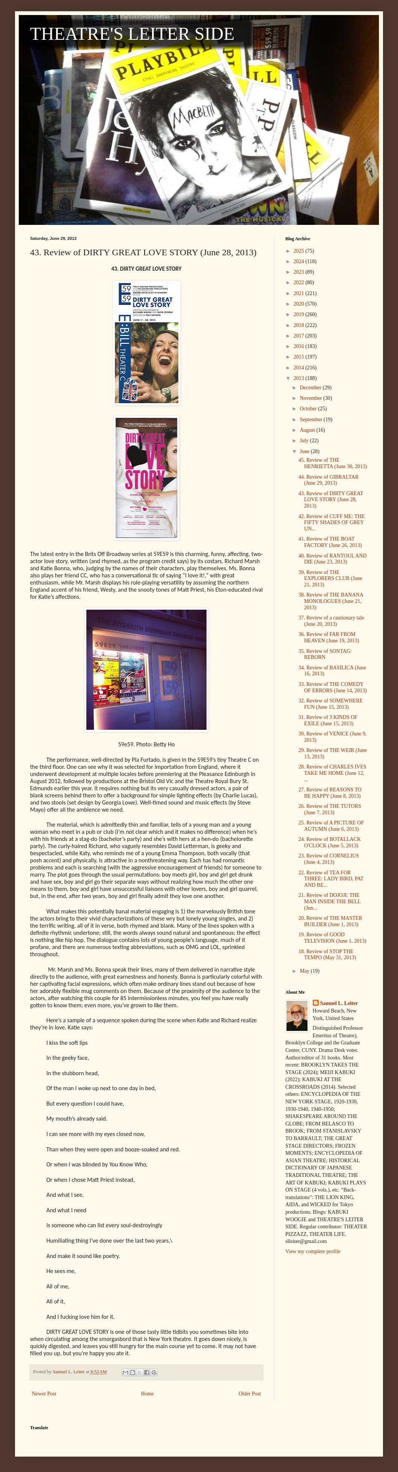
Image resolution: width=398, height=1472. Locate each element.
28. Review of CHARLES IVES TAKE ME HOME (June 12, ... (332, 773)
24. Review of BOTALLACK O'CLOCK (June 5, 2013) (329, 842)
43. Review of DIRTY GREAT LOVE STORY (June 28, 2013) (330, 500)
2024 (300, 261)
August (308, 430)
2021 (300, 293)
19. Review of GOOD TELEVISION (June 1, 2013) (332, 938)
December (311, 387)
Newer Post (44, 1394)
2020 (300, 304)
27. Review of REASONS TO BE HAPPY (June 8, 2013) (330, 793)
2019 (300, 314)
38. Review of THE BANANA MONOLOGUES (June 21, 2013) (330, 601)
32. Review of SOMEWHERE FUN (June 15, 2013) (330, 704)
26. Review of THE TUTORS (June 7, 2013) (329, 809)
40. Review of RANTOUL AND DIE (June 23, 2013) (332, 559)
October (309, 408)
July (305, 440)
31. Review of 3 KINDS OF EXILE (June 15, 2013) (327, 720)
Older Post (250, 1394)
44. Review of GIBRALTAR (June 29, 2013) (328, 480)
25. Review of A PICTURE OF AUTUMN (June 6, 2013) (331, 826)
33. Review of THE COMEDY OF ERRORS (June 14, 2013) (332, 687)
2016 (300, 346)
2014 (300, 368)
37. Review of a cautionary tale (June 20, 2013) (331, 621)
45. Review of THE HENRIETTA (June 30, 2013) (332, 463)
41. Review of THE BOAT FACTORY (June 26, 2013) (330, 542)
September (311, 419)
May (305, 971)
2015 (300, 357)
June (305, 451)
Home (147, 1394)
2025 (300, 251)
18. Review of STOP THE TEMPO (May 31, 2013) (327, 955)
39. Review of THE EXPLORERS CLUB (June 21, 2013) (330, 579)
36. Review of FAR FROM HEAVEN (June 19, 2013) (328, 637)
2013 (300, 378)
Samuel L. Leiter (339, 1003)
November (311, 398)
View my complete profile (313, 1251)
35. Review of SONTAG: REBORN (325, 654)
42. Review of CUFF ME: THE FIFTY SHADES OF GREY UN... (331, 523)
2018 (300, 325)
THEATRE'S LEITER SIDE (132, 34)
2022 (300, 282)
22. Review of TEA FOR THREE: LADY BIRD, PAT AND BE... (330, 879)
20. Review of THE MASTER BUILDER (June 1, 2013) (330, 921)
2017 (300, 336)
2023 (300, 272)
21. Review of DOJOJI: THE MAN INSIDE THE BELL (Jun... (329, 901)
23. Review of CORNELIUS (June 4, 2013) (328, 859)
